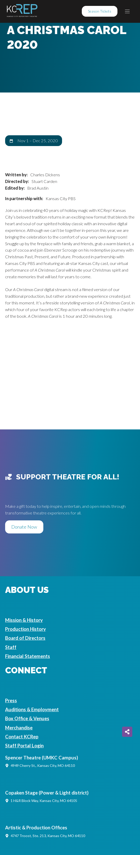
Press (11, 700)
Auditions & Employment (32, 709)
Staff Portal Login (24, 745)
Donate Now (24, 527)
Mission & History (24, 620)
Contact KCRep (21, 736)
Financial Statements (27, 656)
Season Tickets (99, 11)
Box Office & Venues (27, 718)
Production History (25, 629)
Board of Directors (25, 638)
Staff (10, 647)
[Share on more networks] (127, 732)
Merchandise (19, 727)
